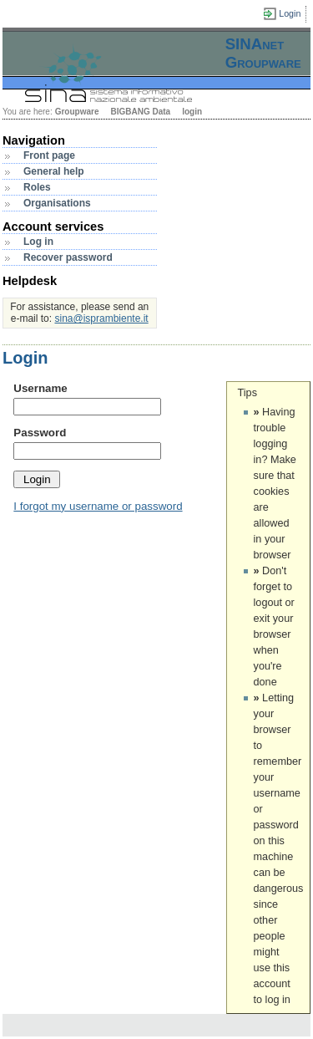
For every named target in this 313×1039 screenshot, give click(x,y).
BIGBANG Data (140, 111)
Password (39, 432)
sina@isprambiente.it (101, 318)
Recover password (68, 257)
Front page (49, 155)
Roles (37, 187)
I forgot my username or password (97, 506)
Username (40, 388)
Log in (38, 241)
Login (289, 13)
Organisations (57, 203)
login (192, 111)
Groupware (77, 111)
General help (53, 171)
